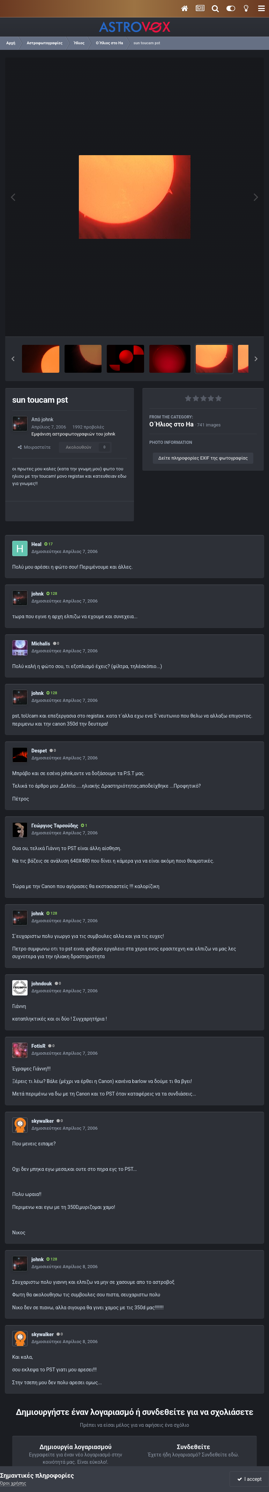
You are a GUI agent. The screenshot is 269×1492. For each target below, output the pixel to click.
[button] (13, 358)
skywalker (42, 1121)
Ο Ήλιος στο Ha (171, 424)
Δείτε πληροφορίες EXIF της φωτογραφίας (203, 458)
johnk (47, 419)
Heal (36, 544)
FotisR (38, 1046)
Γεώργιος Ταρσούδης (54, 825)
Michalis (40, 643)
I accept (249, 1479)
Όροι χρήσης (13, 1483)
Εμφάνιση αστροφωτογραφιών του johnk (73, 434)
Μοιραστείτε (34, 447)
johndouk (41, 983)
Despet (39, 750)
